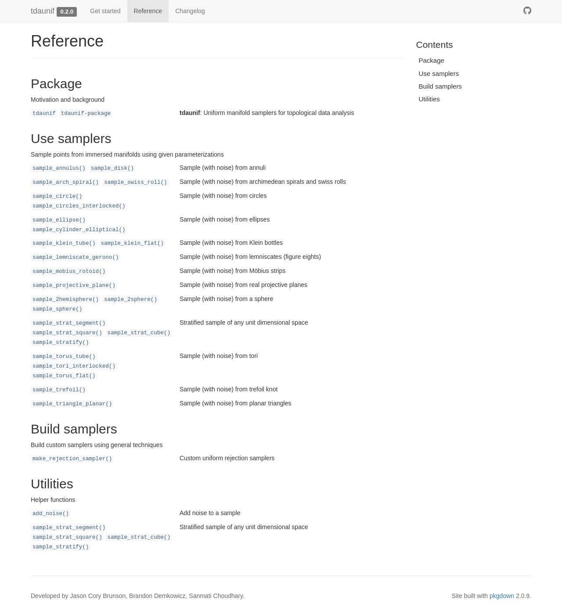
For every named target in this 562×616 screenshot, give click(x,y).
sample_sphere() (57, 309)
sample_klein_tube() (64, 243)
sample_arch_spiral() (65, 182)
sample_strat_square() (67, 333)
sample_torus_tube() (64, 357)
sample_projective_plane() (73, 286)
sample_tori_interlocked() (73, 366)
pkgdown (502, 595)
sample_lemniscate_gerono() (75, 257)
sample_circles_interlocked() (79, 206)
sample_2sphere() (130, 300)
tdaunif (42, 11)
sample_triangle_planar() (72, 404)
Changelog (190, 10)
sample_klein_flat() (132, 243)
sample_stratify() (60, 343)
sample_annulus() (59, 168)
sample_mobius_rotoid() (68, 272)
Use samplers (439, 73)
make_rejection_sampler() (72, 459)
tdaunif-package (86, 114)
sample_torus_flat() (64, 376)
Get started (105, 10)
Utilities (429, 99)
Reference (148, 10)
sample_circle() (57, 196)
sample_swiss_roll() (135, 182)
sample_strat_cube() (139, 333)
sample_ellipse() (59, 220)
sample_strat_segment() (68, 323)
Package (431, 60)
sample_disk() (112, 168)
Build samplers (440, 86)
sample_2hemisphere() (65, 300)
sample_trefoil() (59, 390)
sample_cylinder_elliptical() (79, 230)
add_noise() (50, 514)
